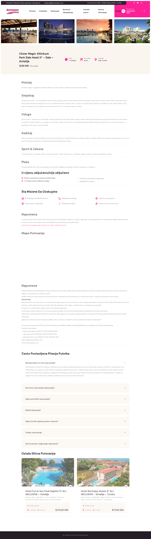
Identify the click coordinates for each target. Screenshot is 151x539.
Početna (32, 11)
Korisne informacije (102, 11)
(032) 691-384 (131, 12)
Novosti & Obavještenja (68, 11)
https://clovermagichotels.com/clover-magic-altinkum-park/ (44, 227)
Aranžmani (43, 11)
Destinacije (55, 11)
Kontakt (119, 11)
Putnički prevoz (86, 11)
